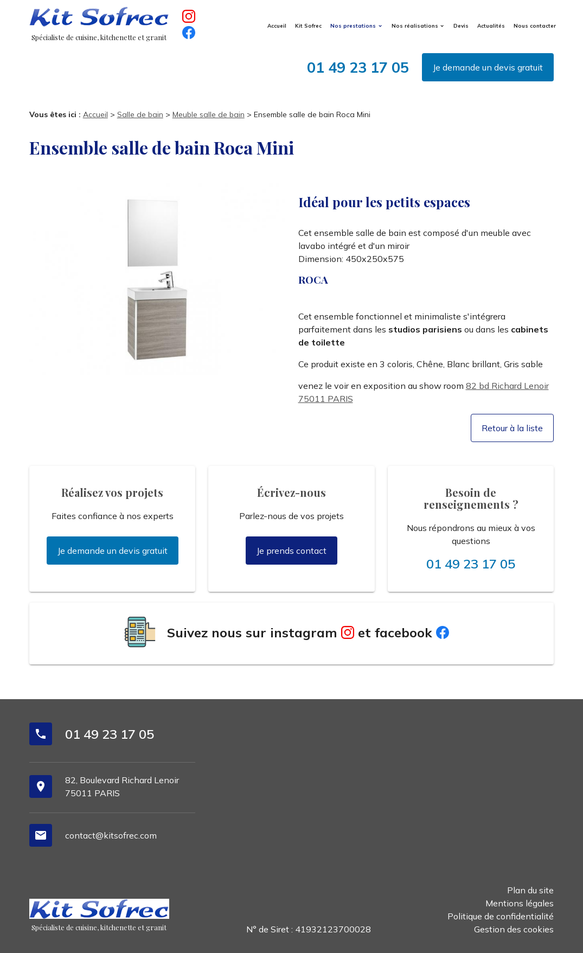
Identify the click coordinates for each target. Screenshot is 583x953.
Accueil (276, 25)
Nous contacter (535, 25)
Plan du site (530, 890)
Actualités (491, 25)
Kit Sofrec (308, 25)
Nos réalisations (415, 25)
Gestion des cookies (514, 929)
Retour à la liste (512, 428)
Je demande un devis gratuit (488, 67)
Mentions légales (519, 903)
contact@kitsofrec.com (111, 835)
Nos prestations (353, 25)
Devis (461, 25)
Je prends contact (291, 550)
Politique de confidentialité (500, 916)
